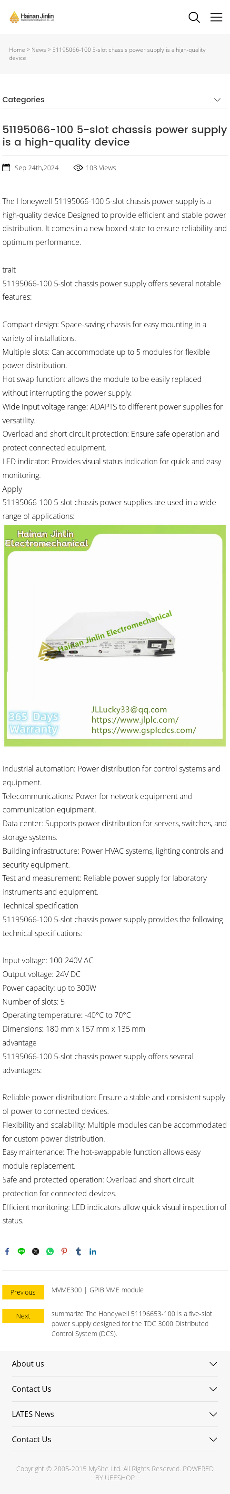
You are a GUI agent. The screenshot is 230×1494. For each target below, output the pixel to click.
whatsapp (50, 1251)
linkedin (93, 1251)
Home (17, 50)
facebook (7, 1251)
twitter (35, 1251)
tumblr (78, 1251)
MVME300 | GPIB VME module (97, 1289)
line (21, 1251)
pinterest (64, 1251)
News (38, 50)
